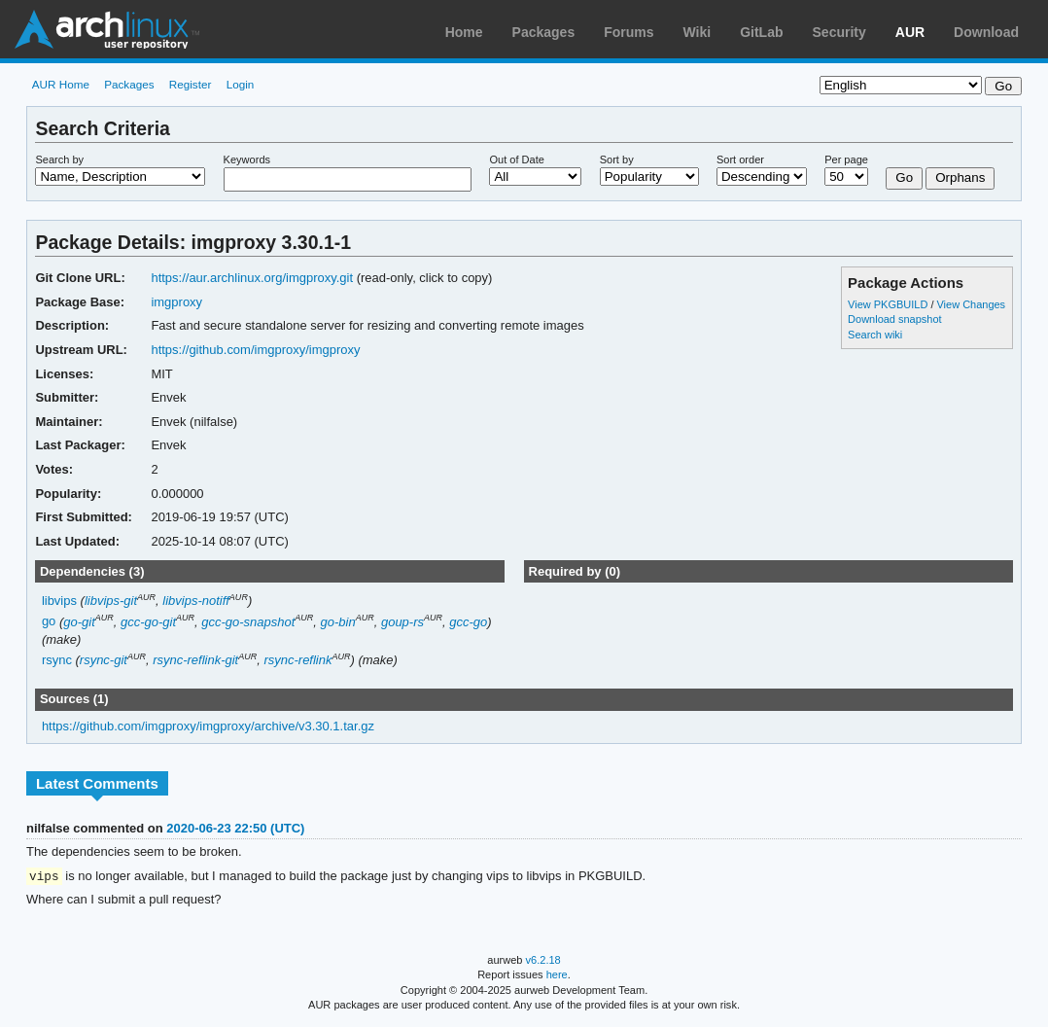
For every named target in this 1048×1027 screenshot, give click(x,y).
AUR (910, 32)
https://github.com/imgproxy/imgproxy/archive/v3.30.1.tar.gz (208, 726)
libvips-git (111, 600)
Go (904, 177)
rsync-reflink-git (195, 660)
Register (190, 84)
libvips (59, 600)
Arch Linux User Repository (107, 29)
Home (464, 32)
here (557, 975)
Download (986, 32)
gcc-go (468, 622)
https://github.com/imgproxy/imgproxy (255, 349)
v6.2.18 (543, 961)
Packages (544, 32)
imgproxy (176, 302)
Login (241, 84)
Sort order (740, 159)
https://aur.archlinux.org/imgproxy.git (252, 277)
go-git (78, 622)
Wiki (697, 32)
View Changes (970, 304)
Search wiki (875, 334)
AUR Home (60, 84)
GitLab (761, 32)
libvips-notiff (195, 600)
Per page (846, 159)
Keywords (247, 159)
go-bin (338, 622)
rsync (57, 660)
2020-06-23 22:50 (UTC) (235, 828)
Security (839, 32)
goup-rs (402, 622)
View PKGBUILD (889, 304)
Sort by (617, 159)
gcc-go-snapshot (248, 622)
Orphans (960, 177)
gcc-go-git (148, 622)
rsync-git (103, 660)
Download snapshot (894, 319)
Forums (628, 32)
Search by (59, 159)
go (48, 622)
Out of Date (516, 159)
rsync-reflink (297, 660)
